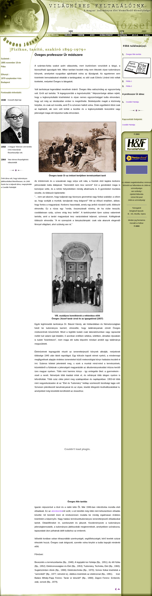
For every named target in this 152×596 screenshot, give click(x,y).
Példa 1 (129, 81)
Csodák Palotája (132, 102)
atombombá (57, 511)
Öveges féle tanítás (133, 54)
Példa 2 (129, 86)
